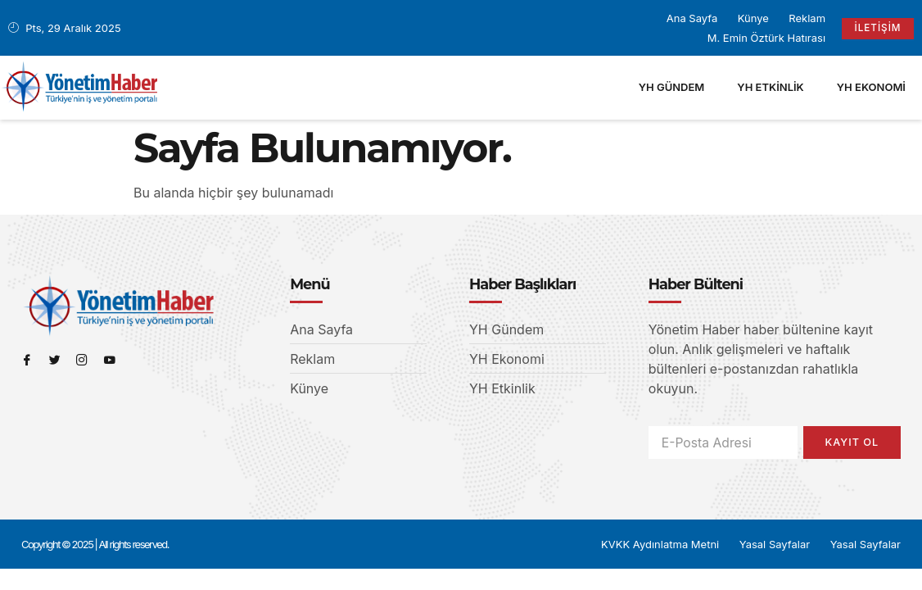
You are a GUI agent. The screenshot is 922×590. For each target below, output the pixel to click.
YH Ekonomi (871, 86)
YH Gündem (672, 86)
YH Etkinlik (770, 86)
